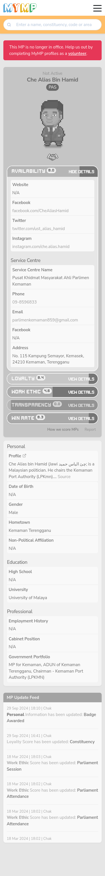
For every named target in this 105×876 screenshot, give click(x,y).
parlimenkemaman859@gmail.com (45, 320)
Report (90, 429)
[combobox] (57, 25)
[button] (52, 156)
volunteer (77, 53)
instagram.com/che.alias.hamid (40, 246)
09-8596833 (24, 302)
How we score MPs (63, 429)
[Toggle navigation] (97, 8)
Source (64, 476)
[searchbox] (57, 25)
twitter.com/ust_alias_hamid (38, 228)
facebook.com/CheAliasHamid (40, 211)
